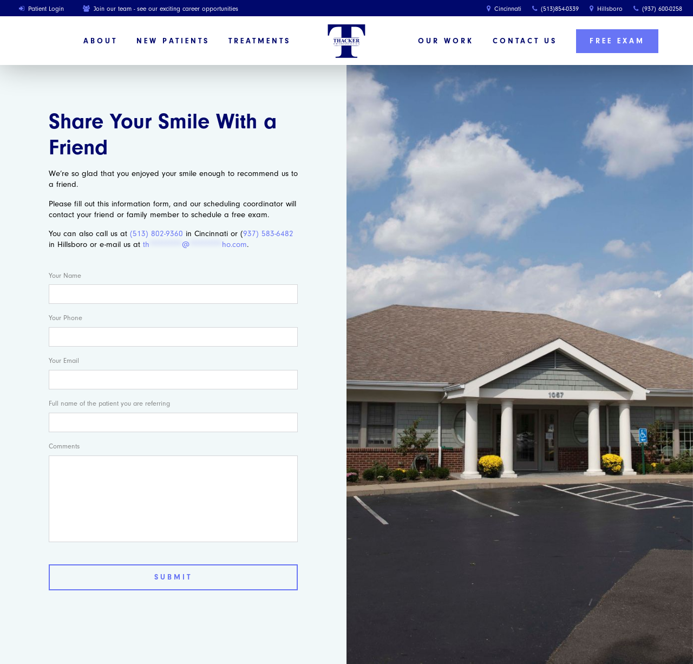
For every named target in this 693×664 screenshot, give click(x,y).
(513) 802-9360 (156, 233)
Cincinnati (504, 8)
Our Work (446, 40)
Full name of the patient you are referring (109, 403)
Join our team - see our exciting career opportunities (160, 8)
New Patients (173, 40)
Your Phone (65, 318)
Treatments (259, 40)
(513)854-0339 (555, 8)
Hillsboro (606, 8)
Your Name (65, 275)
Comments (64, 446)
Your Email (64, 360)
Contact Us (525, 40)
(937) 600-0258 (657, 8)
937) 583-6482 (268, 233)
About (100, 40)
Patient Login (41, 8)
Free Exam (617, 40)
